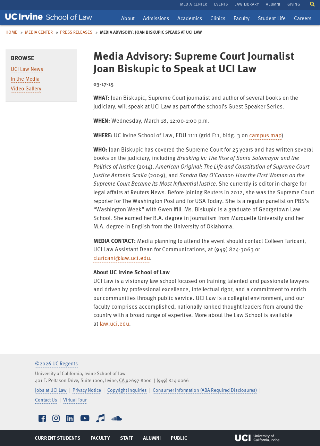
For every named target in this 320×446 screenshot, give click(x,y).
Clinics (219, 19)
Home (11, 32)
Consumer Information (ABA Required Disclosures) (205, 390)
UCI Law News (27, 69)
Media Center (39, 32)
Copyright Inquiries (127, 390)
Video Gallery (26, 88)
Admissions (156, 19)
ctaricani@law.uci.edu (121, 257)
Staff (128, 439)
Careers (304, 19)
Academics (189, 19)
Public (179, 439)
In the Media (25, 78)
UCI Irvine (257, 438)
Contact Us (46, 399)
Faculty (243, 19)
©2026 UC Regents (56, 363)
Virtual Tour (74, 399)
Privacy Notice (87, 390)
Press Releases (76, 32)
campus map (265, 135)
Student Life (272, 19)
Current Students (57, 439)
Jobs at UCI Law (51, 390)
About (129, 19)
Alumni (152, 439)
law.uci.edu (114, 323)
